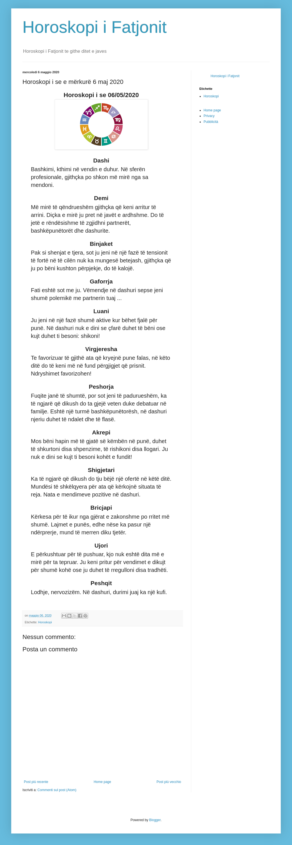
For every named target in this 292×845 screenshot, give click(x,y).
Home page (102, 782)
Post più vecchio (169, 782)
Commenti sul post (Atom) (56, 790)
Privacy (209, 116)
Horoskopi (45, 622)
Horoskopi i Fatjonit (94, 27)
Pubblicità (211, 122)
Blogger (155, 820)
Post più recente (36, 782)
